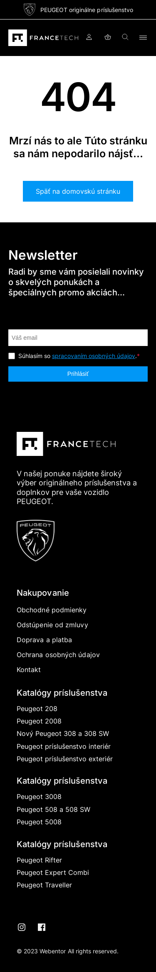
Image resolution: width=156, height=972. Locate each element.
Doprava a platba (44, 640)
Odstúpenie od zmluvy (52, 625)
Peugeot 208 (37, 708)
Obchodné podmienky (52, 610)
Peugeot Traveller (44, 885)
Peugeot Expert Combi (53, 872)
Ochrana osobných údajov (58, 654)
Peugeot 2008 (39, 721)
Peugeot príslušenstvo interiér (64, 746)
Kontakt (29, 669)
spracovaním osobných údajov (93, 355)
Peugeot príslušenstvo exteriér (65, 758)
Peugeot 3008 (39, 796)
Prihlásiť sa (89, 38)
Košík (108, 38)
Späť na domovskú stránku (78, 191)
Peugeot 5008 (39, 822)
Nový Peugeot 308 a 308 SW (63, 733)
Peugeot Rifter (39, 860)
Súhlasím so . (79, 356)
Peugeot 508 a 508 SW (53, 809)
